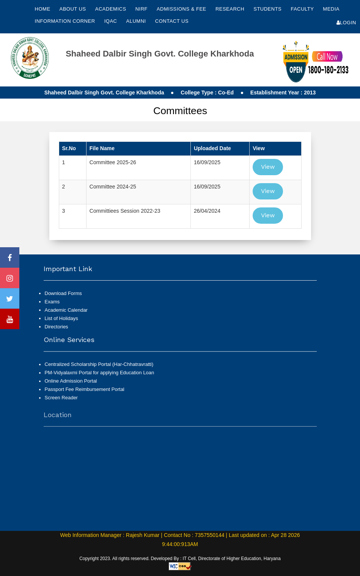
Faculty (303, 9)
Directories (56, 327)
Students (268, 9)
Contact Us (172, 21)
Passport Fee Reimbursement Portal (84, 393)
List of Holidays (61, 318)
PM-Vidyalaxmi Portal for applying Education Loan (99, 376)
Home (42, 9)
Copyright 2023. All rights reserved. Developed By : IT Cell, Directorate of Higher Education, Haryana (180, 558)
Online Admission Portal (71, 384)
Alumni (137, 21)
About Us (73, 9)
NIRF (141, 9)
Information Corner (66, 21)
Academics (111, 9)
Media (331, 9)
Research (230, 9)
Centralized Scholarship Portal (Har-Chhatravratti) (99, 367)
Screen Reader (61, 401)
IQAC (111, 21)
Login (346, 22)
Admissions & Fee (182, 9)
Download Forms (63, 293)
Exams (52, 301)
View (268, 166)
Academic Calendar (66, 310)
